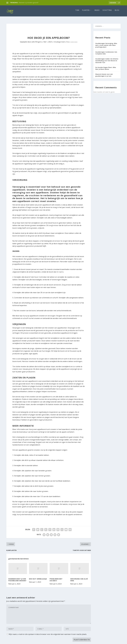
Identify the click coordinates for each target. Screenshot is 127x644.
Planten (85, 12)
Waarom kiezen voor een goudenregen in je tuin (104, 73)
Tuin (77, 12)
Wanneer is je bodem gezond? (28, 3)
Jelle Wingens (37, 40)
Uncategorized (59, 40)
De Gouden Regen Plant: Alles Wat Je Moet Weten (105, 66)
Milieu (97, 12)
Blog (117, 12)
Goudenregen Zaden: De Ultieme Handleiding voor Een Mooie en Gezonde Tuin (106, 59)
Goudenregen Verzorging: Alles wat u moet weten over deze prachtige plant (106, 43)
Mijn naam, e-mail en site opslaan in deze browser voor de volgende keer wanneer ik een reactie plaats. (48, 632)
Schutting (107, 12)
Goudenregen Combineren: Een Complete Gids (106, 51)
